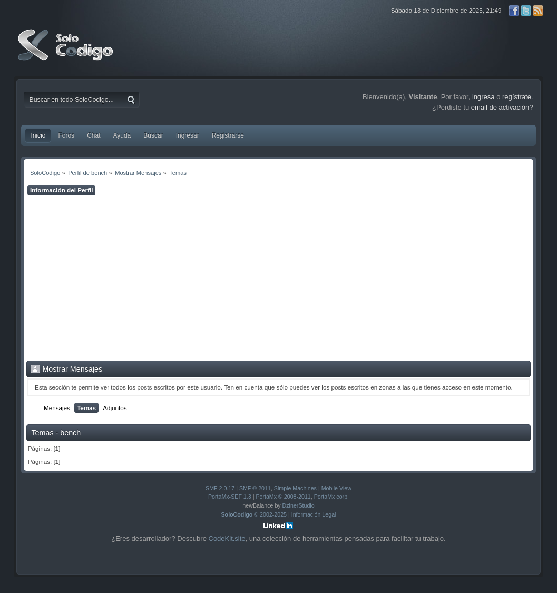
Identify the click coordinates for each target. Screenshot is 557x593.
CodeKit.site (227, 538)
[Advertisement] (278, 278)
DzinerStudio (298, 505)
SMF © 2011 (255, 488)
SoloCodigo (66, 52)
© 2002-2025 (254, 514)
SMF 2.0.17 (220, 488)
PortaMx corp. (331, 496)
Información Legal (313, 514)
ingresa (483, 97)
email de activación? (502, 107)
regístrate (516, 97)
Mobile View (336, 488)
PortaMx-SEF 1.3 (229, 496)
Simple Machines (295, 488)
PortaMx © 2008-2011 (283, 496)
